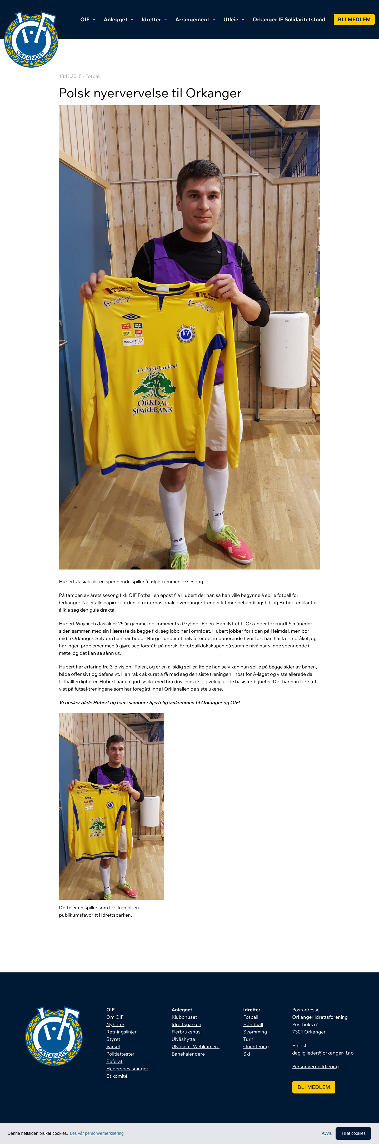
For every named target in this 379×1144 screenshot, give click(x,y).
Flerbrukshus (186, 1032)
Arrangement (195, 19)
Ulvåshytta (183, 1039)
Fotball (250, 1017)
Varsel (113, 1046)
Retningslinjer (121, 1032)
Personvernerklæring (315, 1066)
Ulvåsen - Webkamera (196, 1046)
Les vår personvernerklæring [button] (97, 1133)
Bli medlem (354, 19)
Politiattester (120, 1054)
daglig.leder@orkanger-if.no (323, 1053)
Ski (246, 1054)
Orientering (256, 1046)
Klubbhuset (184, 1017)
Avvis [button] (327, 1133)
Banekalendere (188, 1054)
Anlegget (118, 19)
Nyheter (115, 1024)
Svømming (255, 1032)
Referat (114, 1061)
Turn (248, 1039)
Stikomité (116, 1076)
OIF (87, 19)
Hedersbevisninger (127, 1069)
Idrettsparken (186, 1024)
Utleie (233, 19)
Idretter (154, 19)
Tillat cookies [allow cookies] (353, 1133)
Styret (113, 1039)
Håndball (253, 1024)
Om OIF (114, 1017)
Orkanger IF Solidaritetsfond (289, 19)
